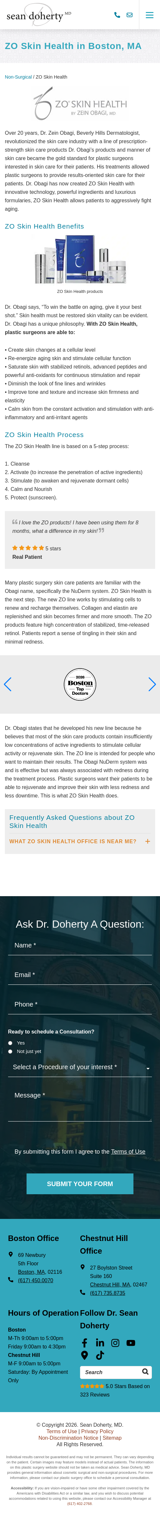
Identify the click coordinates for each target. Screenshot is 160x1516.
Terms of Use (62, 1431)
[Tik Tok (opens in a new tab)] (100, 1357)
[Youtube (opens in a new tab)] (130, 1345)
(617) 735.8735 (107, 1293)
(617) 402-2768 (79, 1504)
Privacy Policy (97, 1431)
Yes (21, 1043)
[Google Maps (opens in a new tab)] (84, 1357)
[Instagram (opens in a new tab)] (115, 1345)
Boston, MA (31, 1272)
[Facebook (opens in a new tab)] (84, 1345)
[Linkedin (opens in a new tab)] (100, 1345)
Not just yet (29, 1051)
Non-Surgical (18, 77)
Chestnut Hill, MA (110, 1284)
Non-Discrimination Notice (68, 1438)
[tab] (80, 841)
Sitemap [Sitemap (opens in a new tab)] (112, 1438)
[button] (7, 684)
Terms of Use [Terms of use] (128, 1151)
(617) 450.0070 (35, 1280)
